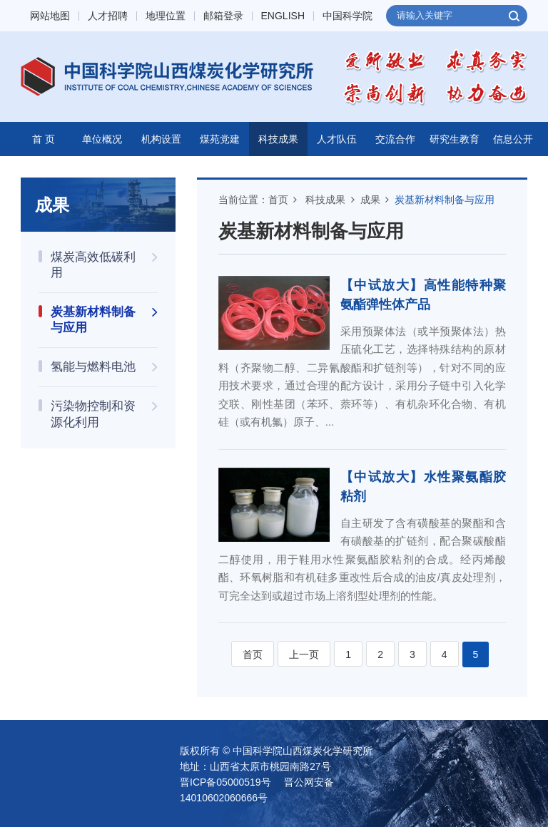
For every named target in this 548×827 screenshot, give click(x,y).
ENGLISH (283, 16)
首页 (278, 199)
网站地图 (50, 16)
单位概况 (102, 139)
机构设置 (161, 139)
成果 (370, 199)
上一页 (304, 654)
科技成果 (278, 139)
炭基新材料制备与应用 (444, 199)
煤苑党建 (220, 139)
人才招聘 (108, 16)
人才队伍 (337, 139)
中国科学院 (347, 16)
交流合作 (395, 139)
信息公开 (513, 139)
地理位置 (166, 16)
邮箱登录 (223, 16)
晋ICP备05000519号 (225, 782)
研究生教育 (455, 139)
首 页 (43, 139)
